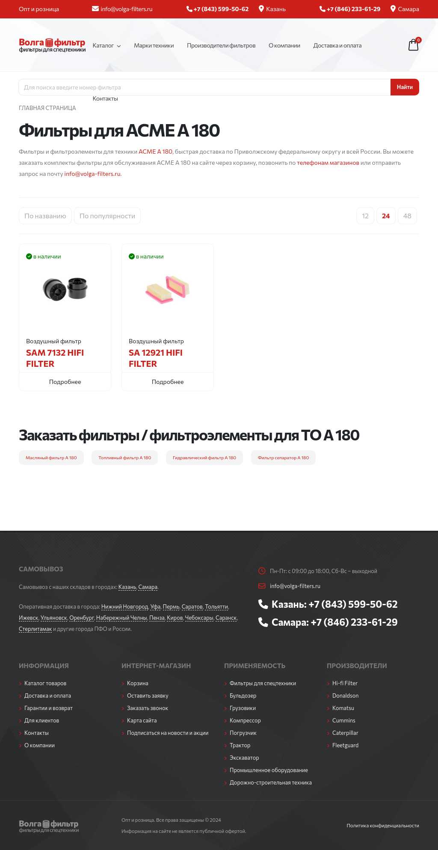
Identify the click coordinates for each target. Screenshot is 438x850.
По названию (45, 215)
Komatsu (343, 707)
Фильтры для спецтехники (263, 683)
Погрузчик (243, 732)
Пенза (157, 617)
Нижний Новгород (124, 606)
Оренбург (81, 617)
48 (407, 215)
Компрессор (245, 720)
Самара (405, 8)
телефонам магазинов (328, 162)
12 (365, 215)
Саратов (192, 606)
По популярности (107, 215)
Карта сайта (142, 720)
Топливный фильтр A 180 (124, 457)
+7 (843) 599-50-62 (352, 604)
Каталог (103, 45)
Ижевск (28, 617)
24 (386, 215)
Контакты (105, 98)
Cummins (343, 720)
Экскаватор (244, 757)
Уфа (155, 606)
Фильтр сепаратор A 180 (283, 457)
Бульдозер (243, 695)
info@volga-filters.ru (122, 8)
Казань (272, 8)
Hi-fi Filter (345, 683)
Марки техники (154, 45)
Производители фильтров (221, 45)
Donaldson (345, 695)
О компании (284, 45)
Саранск (226, 617)
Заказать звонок (147, 707)
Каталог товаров (45, 683)
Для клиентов (41, 720)
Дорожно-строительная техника (271, 782)
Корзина (137, 683)
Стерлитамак (35, 628)
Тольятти (216, 606)
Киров (175, 617)
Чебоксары (199, 617)
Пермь (171, 606)
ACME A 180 (155, 151)
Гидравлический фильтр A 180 (204, 457)
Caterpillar (345, 732)
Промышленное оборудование (269, 770)
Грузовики (243, 707)
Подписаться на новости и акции (167, 732)
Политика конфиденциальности (382, 825)
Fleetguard (345, 745)
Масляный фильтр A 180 (51, 457)
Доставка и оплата (338, 45)
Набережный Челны (121, 617)
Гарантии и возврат (48, 707)
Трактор (240, 745)
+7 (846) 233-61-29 (354, 622)
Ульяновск (54, 617)
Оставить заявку (148, 695)
